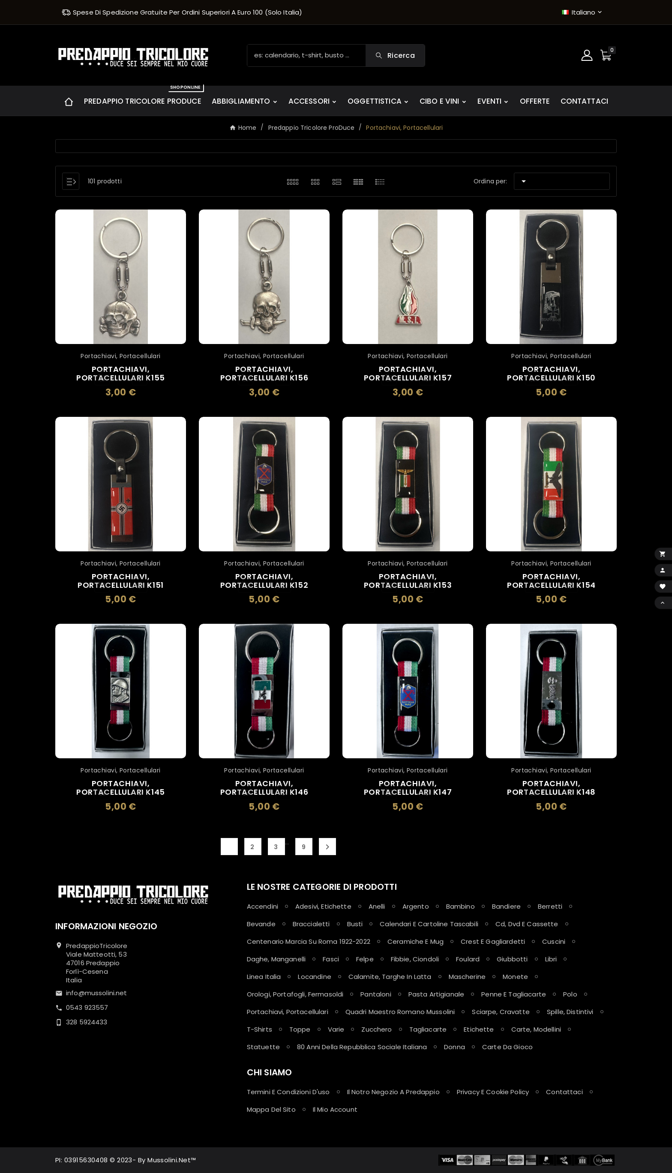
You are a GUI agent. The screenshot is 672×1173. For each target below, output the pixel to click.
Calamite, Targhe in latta (390, 976)
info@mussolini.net (96, 992)
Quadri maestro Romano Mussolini (400, 1011)
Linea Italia (264, 976)
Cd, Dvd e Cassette (526, 923)
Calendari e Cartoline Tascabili (429, 923)
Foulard (468, 959)
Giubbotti (512, 959)
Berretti (550, 906)
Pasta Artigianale (436, 994)
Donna (454, 1046)
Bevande (261, 923)
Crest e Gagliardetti (493, 941)
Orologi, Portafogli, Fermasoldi (295, 994)
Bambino (460, 906)
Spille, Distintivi (570, 1011)
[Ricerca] (306, 55)
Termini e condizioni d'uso (288, 1091)
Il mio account (335, 1109)
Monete (515, 976)
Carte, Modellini (536, 1029)
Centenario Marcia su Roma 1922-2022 (308, 941)
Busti (355, 923)
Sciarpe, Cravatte (501, 1011)
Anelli (377, 906)
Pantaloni (375, 994)
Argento (415, 906)
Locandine (314, 976)
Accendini (262, 906)
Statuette (263, 1046)
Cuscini (553, 941)
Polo (570, 994)
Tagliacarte (428, 1029)
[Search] (395, 55)
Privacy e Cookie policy (493, 1091)
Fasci (331, 959)
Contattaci (564, 1091)
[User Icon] (588, 55)
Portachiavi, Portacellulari (287, 1011)
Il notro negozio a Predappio (393, 1091)
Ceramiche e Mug (415, 941)
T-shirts (259, 1029)
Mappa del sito (271, 1109)
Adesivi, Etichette (323, 906)
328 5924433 (87, 1021)
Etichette (479, 1029)
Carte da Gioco (507, 1046)
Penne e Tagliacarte (513, 994)
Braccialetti (311, 923)
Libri (551, 959)
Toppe (300, 1029)
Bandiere (506, 906)
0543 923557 (87, 1007)
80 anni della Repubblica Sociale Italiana (362, 1046)
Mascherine (467, 976)
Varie (336, 1029)
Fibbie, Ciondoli (415, 959)
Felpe (365, 959)
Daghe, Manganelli (276, 959)
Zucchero (376, 1029)
